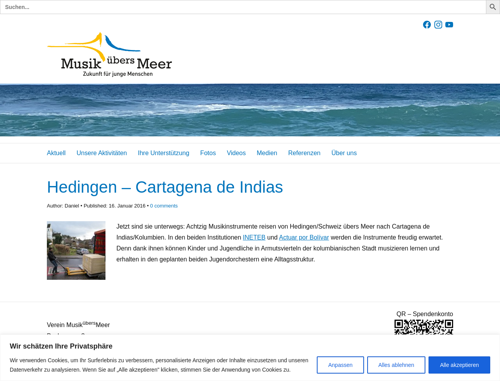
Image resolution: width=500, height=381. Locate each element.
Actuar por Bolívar (304, 237)
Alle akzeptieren (459, 365)
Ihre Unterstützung (163, 153)
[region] (250, 357)
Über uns (344, 153)
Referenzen (304, 153)
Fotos (208, 153)
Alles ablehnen (396, 365)
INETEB (254, 237)
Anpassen (340, 365)
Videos (236, 153)
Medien (267, 153)
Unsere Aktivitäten (102, 153)
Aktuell (56, 153)
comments (164, 206)
